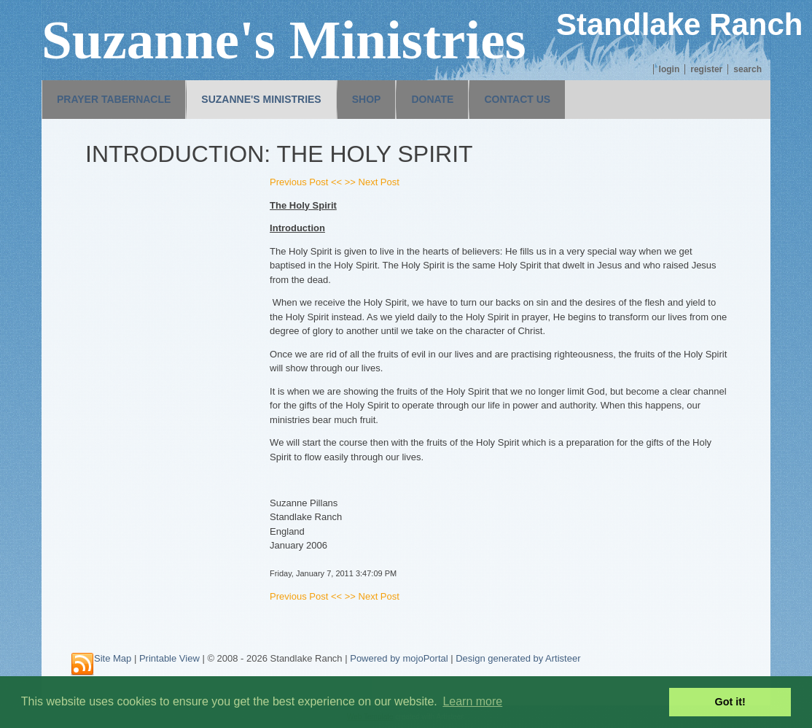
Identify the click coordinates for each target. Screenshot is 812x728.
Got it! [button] (730, 702)
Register (706, 69)
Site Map (112, 658)
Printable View (169, 658)
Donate (432, 99)
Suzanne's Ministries (261, 99)
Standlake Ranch (679, 24)
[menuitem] (113, 99)
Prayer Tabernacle (114, 99)
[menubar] (304, 99)
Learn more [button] (472, 701)
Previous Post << (306, 182)
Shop (366, 99)
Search (747, 69)
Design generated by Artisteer (518, 658)
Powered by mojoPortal (399, 658)
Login (669, 69)
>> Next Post (372, 182)
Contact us (517, 99)
